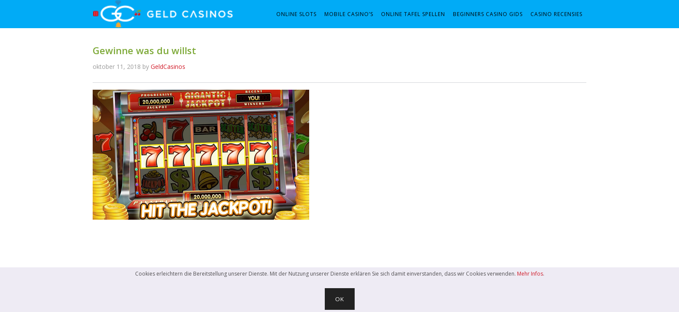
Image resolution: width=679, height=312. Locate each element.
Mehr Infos (530, 273)
